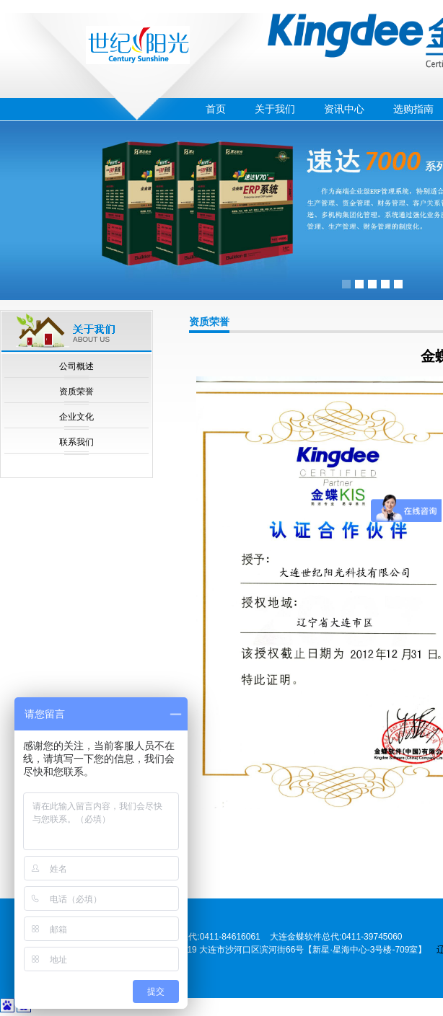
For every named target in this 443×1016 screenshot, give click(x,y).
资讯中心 (344, 109)
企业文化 (76, 417)
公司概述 (76, 366)
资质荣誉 (76, 391)
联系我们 (76, 442)
